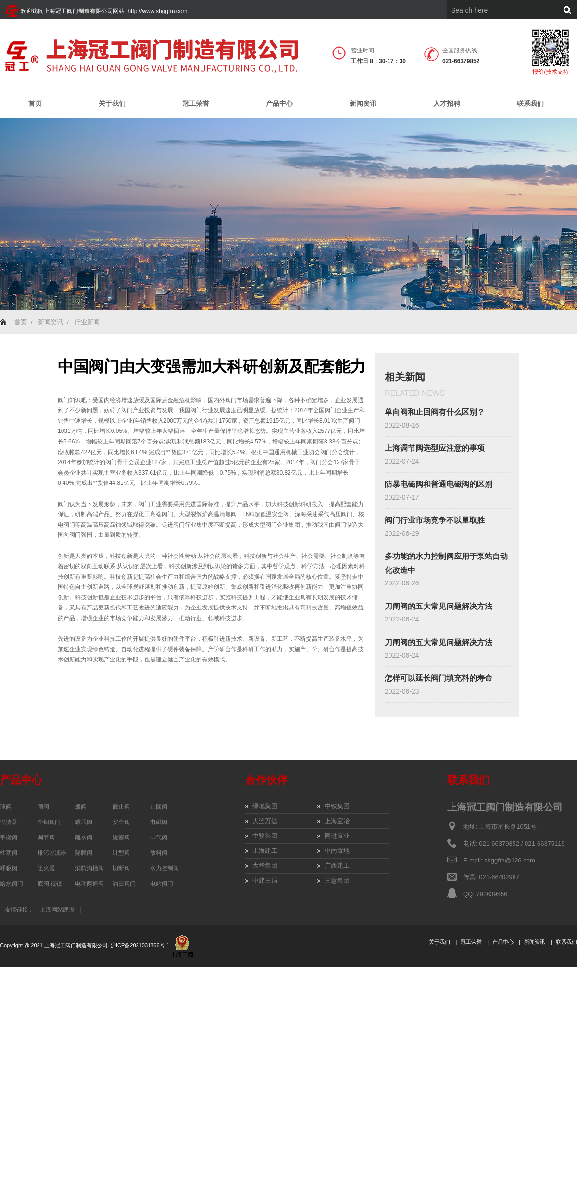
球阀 (6, 806)
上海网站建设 (57, 909)
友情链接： (19, 909)
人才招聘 (446, 103)
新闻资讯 (363, 104)
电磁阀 (158, 822)
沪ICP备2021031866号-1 (141, 945)
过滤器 (8, 822)
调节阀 (46, 837)
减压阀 (83, 822)
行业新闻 (87, 322)
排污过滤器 (52, 852)
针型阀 (121, 852)
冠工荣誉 (195, 104)
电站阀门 (161, 883)
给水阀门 (11, 883)
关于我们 (112, 104)
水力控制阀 (164, 868)
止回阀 (158, 806)
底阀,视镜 (50, 883)
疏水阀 (83, 837)
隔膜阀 (83, 852)
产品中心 (279, 104)
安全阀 (121, 822)
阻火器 (46, 868)
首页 (35, 103)
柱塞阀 (8, 852)
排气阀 (158, 837)
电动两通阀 (89, 883)
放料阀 (158, 852)
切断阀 (121, 868)
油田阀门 (124, 883)
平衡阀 (8, 837)
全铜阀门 (49, 822)
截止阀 (121, 806)
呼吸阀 (8, 868)
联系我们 (530, 103)
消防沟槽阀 (89, 868)
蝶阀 (81, 806)
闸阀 (43, 806)
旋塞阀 (121, 837)
